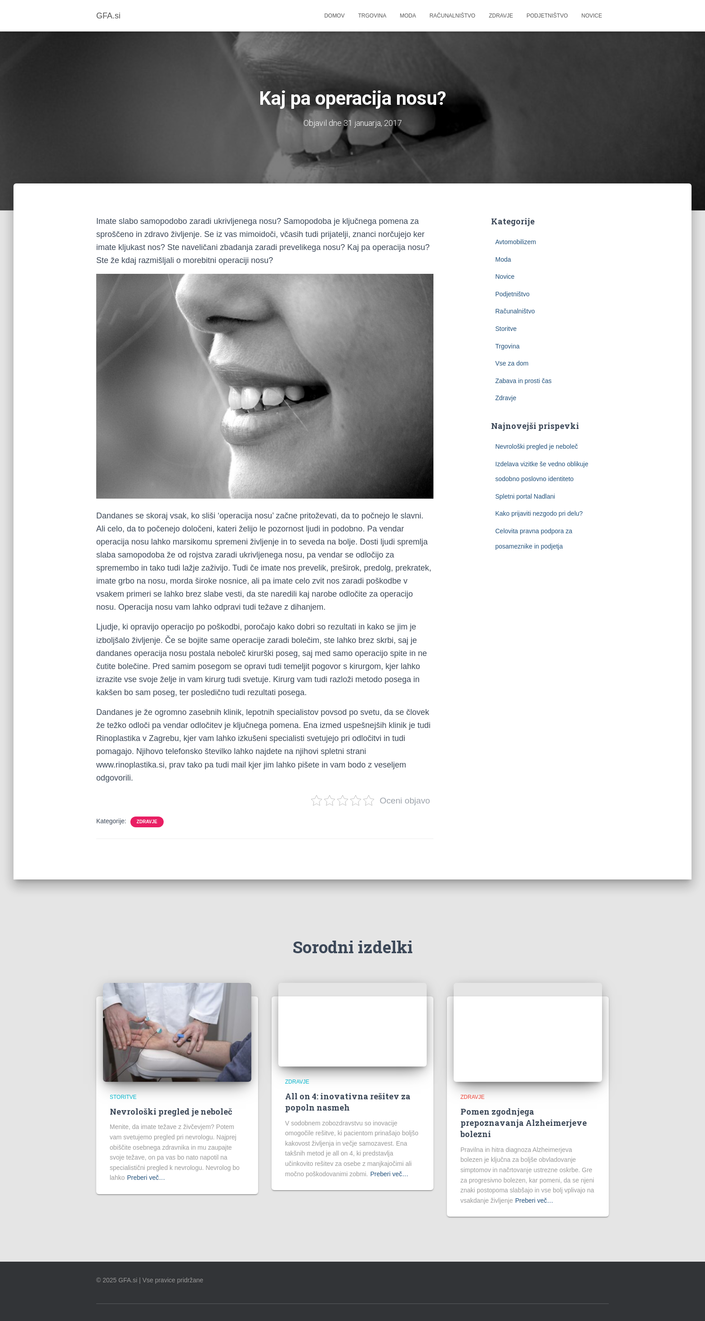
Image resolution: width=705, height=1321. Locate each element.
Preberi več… (146, 1177)
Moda (408, 16)
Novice (591, 16)
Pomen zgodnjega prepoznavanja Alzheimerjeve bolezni (523, 1122)
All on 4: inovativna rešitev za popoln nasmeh (348, 1102)
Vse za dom (512, 363)
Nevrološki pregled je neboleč (536, 446)
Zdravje (501, 16)
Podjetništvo (547, 16)
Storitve (506, 328)
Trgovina (372, 16)
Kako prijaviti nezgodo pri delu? (539, 513)
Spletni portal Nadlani (525, 496)
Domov (334, 16)
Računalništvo (452, 16)
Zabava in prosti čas (523, 380)
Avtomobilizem (515, 241)
